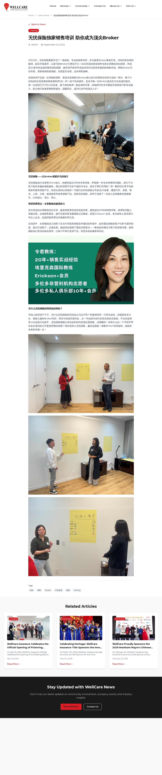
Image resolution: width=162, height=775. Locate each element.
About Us (116, 6)
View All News (71, 706)
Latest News (43, 15)
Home (53, 6)
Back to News (37, 24)
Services (65, 6)
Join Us (131, 6)
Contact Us (100, 6)
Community (82, 6)
